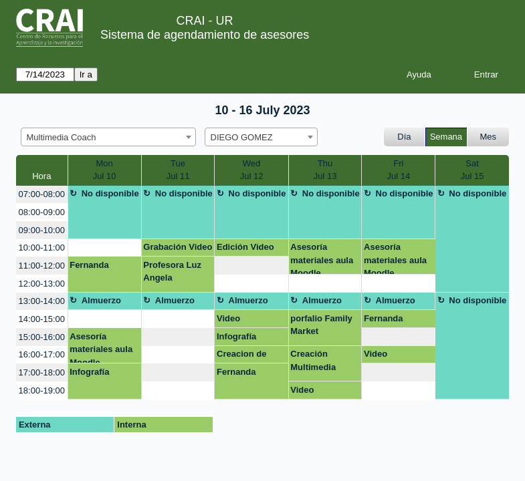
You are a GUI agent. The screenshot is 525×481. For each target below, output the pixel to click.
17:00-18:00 (42, 372)
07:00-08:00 (42, 194)
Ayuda (419, 74)
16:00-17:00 (42, 354)
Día (404, 137)
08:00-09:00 (42, 212)
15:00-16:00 (42, 337)
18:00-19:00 (42, 390)
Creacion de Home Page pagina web (241, 356)
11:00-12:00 (42, 266)
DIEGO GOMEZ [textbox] (242, 137)
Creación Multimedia (313, 360)
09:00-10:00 (42, 230)
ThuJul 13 (325, 170)
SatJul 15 (472, 170)
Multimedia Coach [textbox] (61, 137)
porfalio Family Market (321, 325)
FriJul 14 (398, 170)
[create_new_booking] (104, 248)
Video (228, 318)
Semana (446, 137)
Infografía (236, 336)
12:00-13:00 (42, 284)
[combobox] (108, 137)
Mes (488, 137)
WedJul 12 (252, 170)
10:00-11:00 (42, 248)
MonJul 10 (104, 170)
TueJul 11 (178, 170)
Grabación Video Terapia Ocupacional (177, 249)
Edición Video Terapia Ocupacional (245, 249)
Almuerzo (101, 300)
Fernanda (89, 265)
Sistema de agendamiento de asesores (204, 34)
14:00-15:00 (42, 319)
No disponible (110, 193)
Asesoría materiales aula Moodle (321, 258)
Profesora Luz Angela (172, 271)
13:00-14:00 (42, 301)
